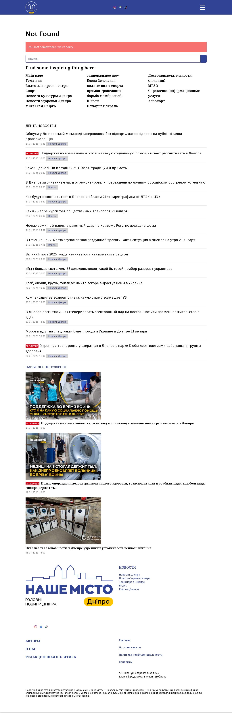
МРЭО (153, 85)
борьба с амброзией (104, 96)
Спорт (31, 90)
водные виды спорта (105, 85)
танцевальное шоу (103, 75)
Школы (93, 101)
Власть (52, 187)
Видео (123, 585)
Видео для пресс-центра (47, 85)
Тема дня (34, 80)
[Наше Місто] (31, 7)
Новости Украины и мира (134, 578)
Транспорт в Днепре (132, 582)
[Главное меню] (202, 7)
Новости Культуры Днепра (49, 96)
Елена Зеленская (101, 80)
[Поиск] (113, 59)
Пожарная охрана (102, 106)
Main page (34, 75)
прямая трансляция (104, 90)
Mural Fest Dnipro (41, 106)
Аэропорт (156, 101)
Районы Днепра (129, 589)
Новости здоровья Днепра (48, 101)
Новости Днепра (57, 143)
